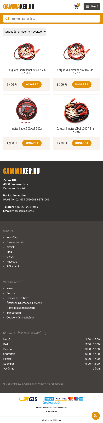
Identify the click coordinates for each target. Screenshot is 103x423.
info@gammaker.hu (22, 210)
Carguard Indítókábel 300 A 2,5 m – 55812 (27, 71)
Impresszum (13, 312)
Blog (9, 251)
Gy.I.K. (10, 256)
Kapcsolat (12, 261)
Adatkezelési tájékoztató (20, 307)
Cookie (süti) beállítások (20, 317)
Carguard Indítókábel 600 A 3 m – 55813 (76, 71)
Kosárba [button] (31, 84)
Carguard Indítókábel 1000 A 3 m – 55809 (76, 130)
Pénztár (11, 293)
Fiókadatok (13, 266)
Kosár (9, 288)
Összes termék (15, 242)
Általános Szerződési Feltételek (24, 303)
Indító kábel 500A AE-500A (26, 128)
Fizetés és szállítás (17, 298)
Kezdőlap (11, 237)
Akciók (10, 247)
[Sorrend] (24, 32)
